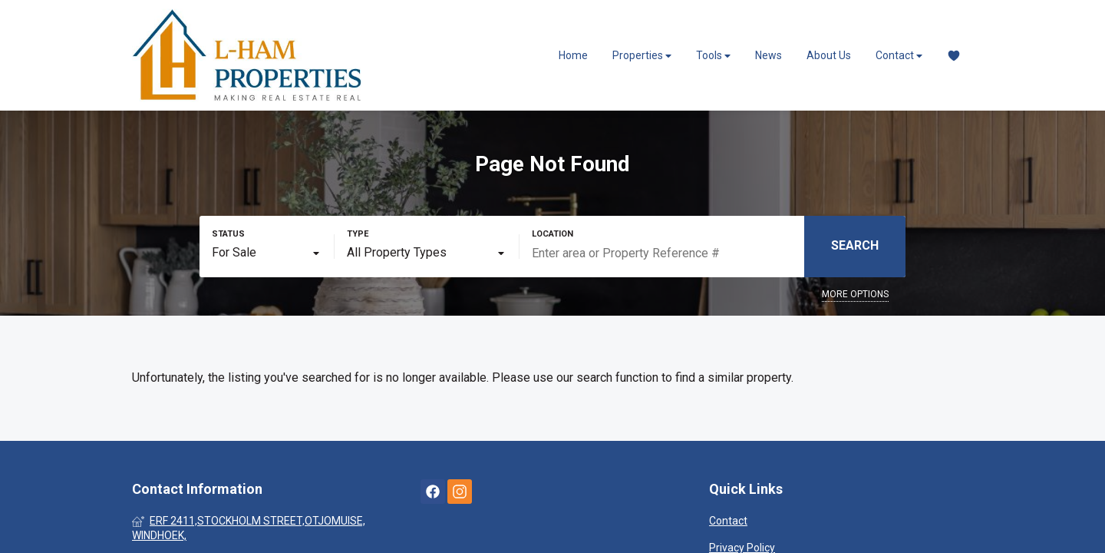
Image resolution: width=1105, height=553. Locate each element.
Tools (713, 55)
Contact (899, 55)
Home (573, 55)
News (768, 55)
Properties (641, 55)
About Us (828, 55)
